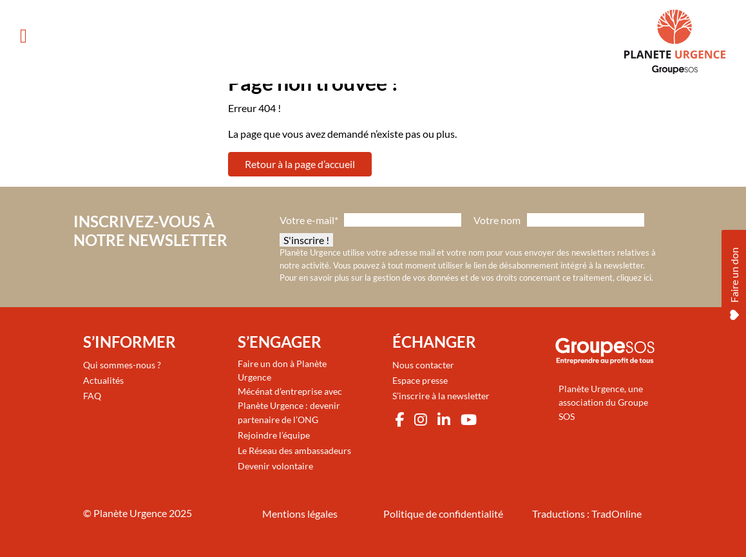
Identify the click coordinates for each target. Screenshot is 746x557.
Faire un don (734, 281)
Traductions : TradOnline (587, 513)
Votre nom (497, 220)
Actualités (103, 380)
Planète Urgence (130, 513)
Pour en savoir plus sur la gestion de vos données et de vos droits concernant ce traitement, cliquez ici (465, 277)
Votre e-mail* (309, 220)
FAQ (92, 395)
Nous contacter (423, 364)
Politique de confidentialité (443, 513)
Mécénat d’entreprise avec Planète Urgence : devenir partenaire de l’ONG (290, 405)
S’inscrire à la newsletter (441, 395)
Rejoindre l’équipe (274, 435)
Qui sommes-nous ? (122, 364)
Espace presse (420, 380)
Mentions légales (300, 513)
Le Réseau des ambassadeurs (294, 450)
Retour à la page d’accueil (300, 164)
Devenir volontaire (275, 465)
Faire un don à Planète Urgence (282, 370)
